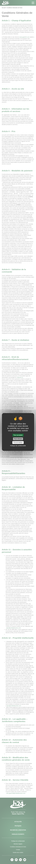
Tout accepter (18, 435)
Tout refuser (18, 439)
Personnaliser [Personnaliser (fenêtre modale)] (18, 442)
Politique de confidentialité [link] (18, 446)
